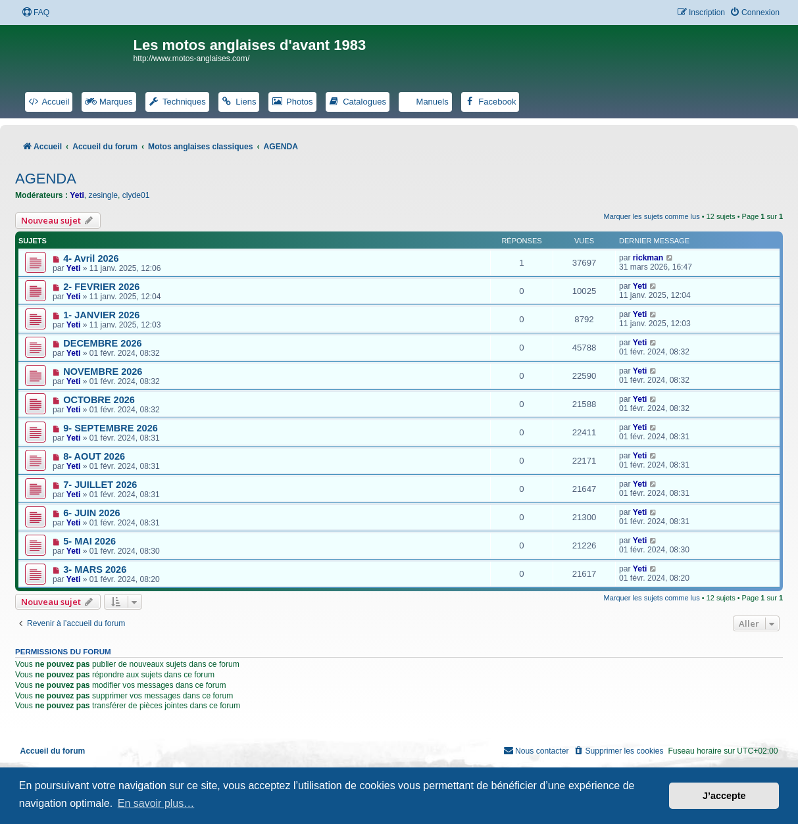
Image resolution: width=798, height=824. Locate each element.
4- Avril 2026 (90, 258)
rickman (648, 257)
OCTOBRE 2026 (99, 400)
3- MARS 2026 (94, 569)
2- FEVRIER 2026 (101, 286)
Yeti (77, 195)
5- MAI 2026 (89, 541)
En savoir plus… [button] (156, 803)
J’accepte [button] (724, 795)
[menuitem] (35, 13)
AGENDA (45, 178)
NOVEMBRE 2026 (102, 371)
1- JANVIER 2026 (101, 315)
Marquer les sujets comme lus (652, 216)
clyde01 (136, 195)
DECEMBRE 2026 (102, 343)
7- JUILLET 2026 (100, 484)
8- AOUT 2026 (94, 456)
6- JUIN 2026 (91, 513)
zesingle (103, 195)
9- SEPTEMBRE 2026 (110, 428)
